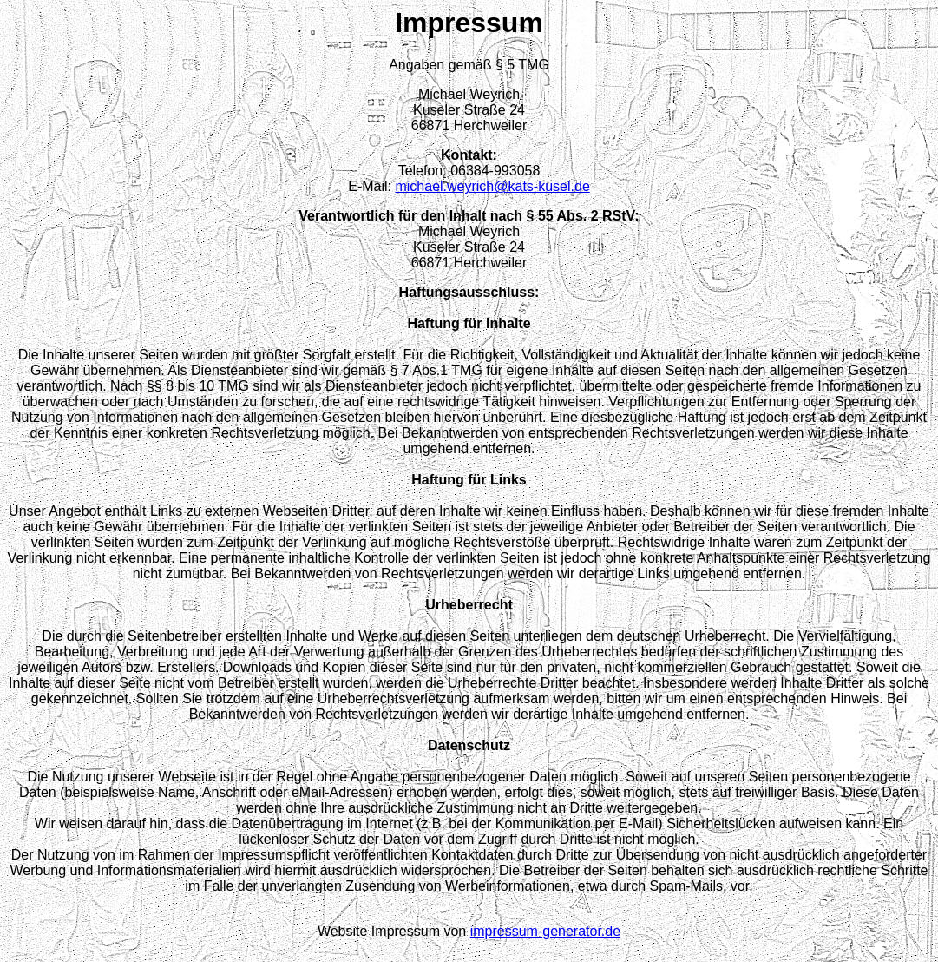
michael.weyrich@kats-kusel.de (492, 186)
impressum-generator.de (545, 931)
